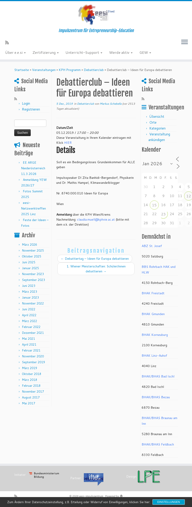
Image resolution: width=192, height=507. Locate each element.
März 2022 (29, 321)
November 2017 (33, 391)
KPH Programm (70, 70)
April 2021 (29, 344)
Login (26, 103)
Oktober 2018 (31, 374)
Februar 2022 (31, 327)
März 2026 (29, 245)
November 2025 (33, 250)
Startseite (21, 70)
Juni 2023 (28, 286)
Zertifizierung (46, 52)
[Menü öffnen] (184, 42)
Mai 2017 (28, 403)
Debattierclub (94, 70)
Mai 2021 (28, 339)
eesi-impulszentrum (91, 496)
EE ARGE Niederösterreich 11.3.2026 (33, 168)
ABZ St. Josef (152, 246)
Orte (153, 122)
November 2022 (33, 303)
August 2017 (31, 397)
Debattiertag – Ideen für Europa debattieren (95, 258)
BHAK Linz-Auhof (154, 355)
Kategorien (157, 128)
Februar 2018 (31, 386)
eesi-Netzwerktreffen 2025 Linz (33, 208)
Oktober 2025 (31, 256)
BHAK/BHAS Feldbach (158, 444)
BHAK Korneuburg (155, 334)
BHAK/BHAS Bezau (156, 397)
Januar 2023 (30, 297)
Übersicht (156, 116)
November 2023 (33, 274)
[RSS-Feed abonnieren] (8, 42)
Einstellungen (168, 502)
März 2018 (29, 380)
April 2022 (29, 315)
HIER (68, 142)
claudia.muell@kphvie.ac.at (96, 219)
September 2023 (33, 280)
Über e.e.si (15, 52)
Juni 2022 (28, 309)
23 (163, 214)
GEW (145, 52)
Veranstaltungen (44, 70)
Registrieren (31, 109)
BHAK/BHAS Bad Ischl (158, 376)
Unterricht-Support (84, 52)
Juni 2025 (28, 262)
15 (154, 205)
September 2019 (33, 362)
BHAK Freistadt (153, 293)
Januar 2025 (30, 268)
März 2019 (29, 368)
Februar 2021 (31, 350)
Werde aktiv (121, 52)
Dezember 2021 (33, 333)
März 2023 (29, 292)
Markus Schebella (111, 104)
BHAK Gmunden (153, 314)
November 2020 (33, 356)
